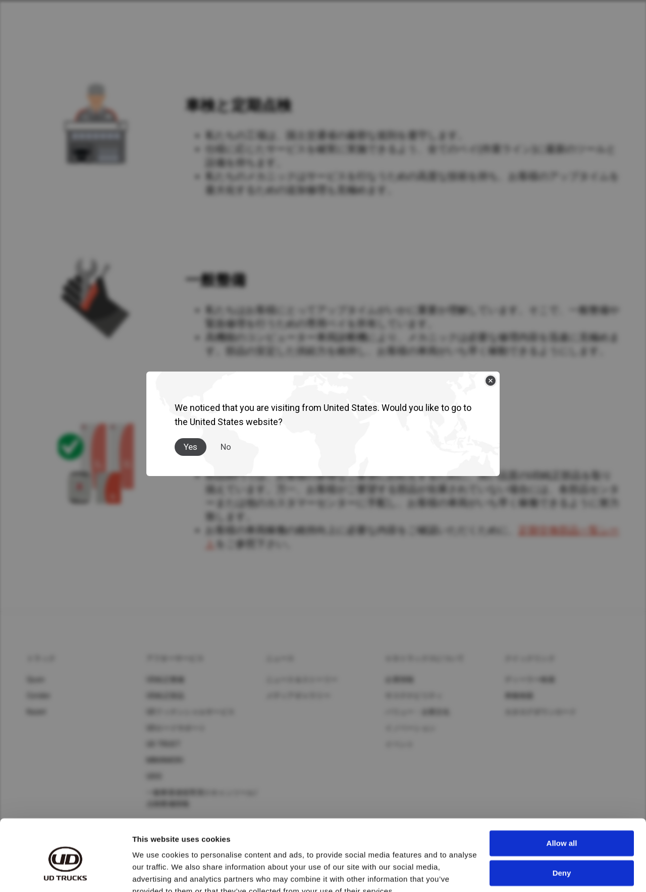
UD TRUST (163, 744)
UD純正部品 (165, 696)
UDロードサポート (176, 728)
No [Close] (226, 447)
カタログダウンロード (541, 712)
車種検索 (519, 696)
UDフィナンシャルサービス (190, 712)
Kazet (36, 712)
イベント (399, 744)
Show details (155, 872)
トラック (41, 658)
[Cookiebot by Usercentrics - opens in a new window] (65, 872)
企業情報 (399, 679)
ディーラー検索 (530, 679)
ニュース (280, 658)
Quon (35, 679)
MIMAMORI (164, 760)
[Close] (490, 380)
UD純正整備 (165, 679)
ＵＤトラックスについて (424, 658)
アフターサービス (175, 658)
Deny (562, 825)
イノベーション (410, 728)
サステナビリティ (414, 696)
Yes (190, 447)
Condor (39, 696)
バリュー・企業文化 (417, 712)
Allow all (562, 796)
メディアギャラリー (298, 696)
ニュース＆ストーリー (302, 679)
